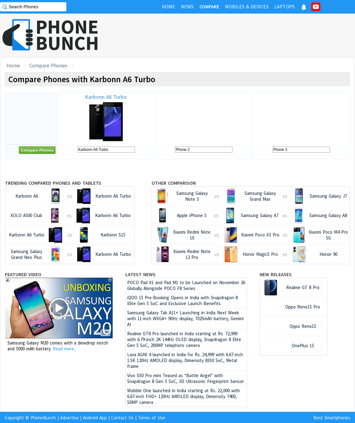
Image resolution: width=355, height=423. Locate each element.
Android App (95, 418)
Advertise (69, 418)
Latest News (140, 274)
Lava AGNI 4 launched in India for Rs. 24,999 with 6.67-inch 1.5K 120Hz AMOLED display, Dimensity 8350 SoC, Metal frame (185, 360)
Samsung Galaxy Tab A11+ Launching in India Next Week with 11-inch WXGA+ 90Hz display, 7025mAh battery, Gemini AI (185, 318)
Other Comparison (174, 183)
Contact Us (122, 418)
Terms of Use (151, 418)
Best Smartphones (331, 418)
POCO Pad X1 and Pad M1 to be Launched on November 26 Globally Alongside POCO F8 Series (186, 285)
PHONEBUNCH (67, 34)
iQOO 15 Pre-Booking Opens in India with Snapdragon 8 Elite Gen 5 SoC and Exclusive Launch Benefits (182, 300)
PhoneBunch (43, 418)
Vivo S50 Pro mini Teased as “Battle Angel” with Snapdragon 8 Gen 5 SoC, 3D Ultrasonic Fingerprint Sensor (185, 378)
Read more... (65, 349)
